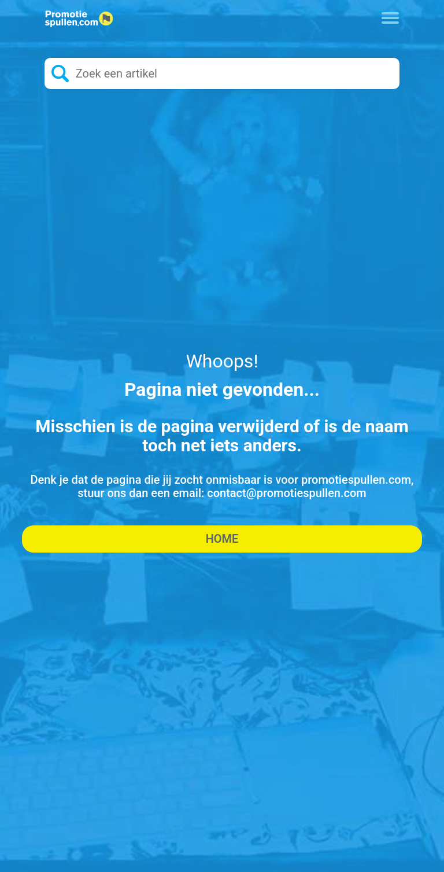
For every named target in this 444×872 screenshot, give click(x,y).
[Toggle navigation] (390, 17)
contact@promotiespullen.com (287, 493)
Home (222, 539)
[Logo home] (79, 18)
